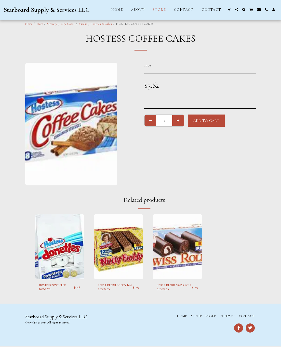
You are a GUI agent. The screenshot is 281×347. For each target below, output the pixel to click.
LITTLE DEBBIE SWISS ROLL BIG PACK (173, 287)
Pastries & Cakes (101, 24)
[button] (229, 9)
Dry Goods (68, 24)
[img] (59, 247)
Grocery (52, 24)
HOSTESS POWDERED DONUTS (55, 287)
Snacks (83, 24)
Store (40, 24)
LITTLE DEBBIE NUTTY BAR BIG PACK (115, 287)
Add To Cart (206, 120)
